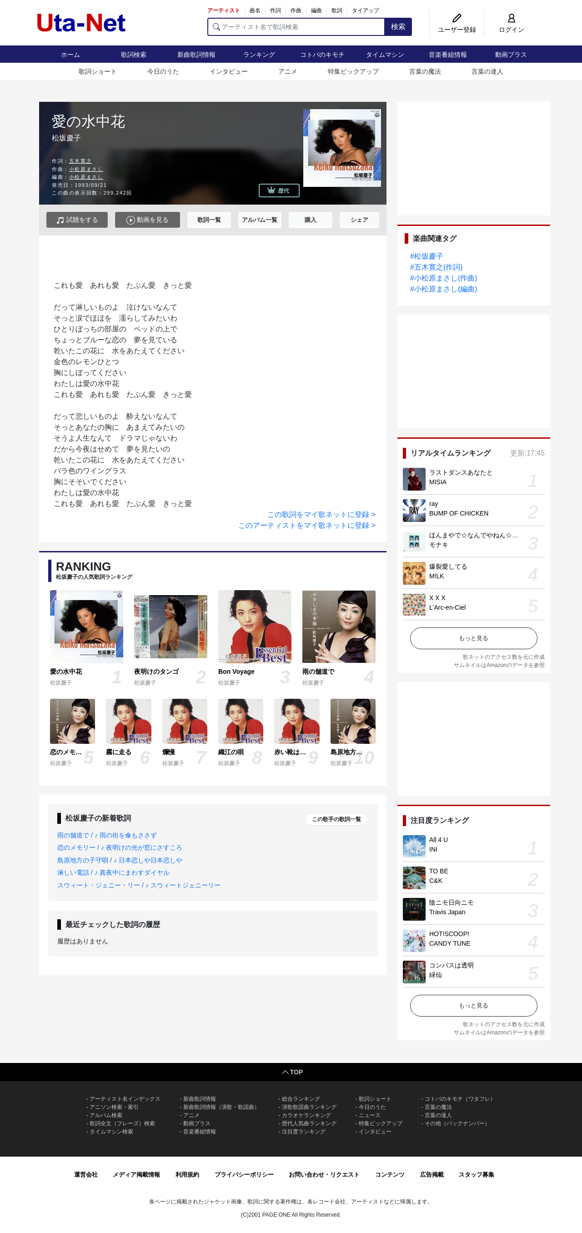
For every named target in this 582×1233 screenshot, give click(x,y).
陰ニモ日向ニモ (451, 902)
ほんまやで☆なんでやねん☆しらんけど (486, 535)
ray (433, 503)
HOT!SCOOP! (449, 933)
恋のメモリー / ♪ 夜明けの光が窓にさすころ (119, 847)
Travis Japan (447, 912)
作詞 (275, 10)
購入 (310, 219)
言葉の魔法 (425, 71)
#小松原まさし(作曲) (443, 278)
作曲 (296, 10)
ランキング (259, 54)
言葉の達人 (487, 71)
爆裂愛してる (448, 566)
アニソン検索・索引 (114, 1107)
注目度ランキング (304, 1131)
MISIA (438, 482)
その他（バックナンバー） (457, 1123)
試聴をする (77, 220)
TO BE (438, 871)
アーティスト (223, 10)
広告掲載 (432, 1174)
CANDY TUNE (450, 943)
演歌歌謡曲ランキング (309, 1107)
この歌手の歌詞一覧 (336, 819)
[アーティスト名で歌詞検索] (296, 27)
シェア (359, 219)
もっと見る (473, 638)
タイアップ (365, 10)
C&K (435, 880)
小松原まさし (86, 169)
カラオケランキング (306, 1115)
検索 (398, 26)
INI (433, 849)
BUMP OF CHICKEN (458, 513)
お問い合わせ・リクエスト (324, 1174)
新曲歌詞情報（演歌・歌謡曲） (221, 1107)
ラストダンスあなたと (461, 472)
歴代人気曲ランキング (309, 1123)
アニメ (287, 71)
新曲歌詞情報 (196, 54)
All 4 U (438, 839)
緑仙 (435, 974)
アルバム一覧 (259, 219)
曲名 (255, 10)
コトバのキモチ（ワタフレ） (460, 1099)
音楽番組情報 (448, 54)
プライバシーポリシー (244, 1174)
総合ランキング (301, 1099)
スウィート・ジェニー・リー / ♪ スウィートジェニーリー (139, 885)
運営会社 (86, 1174)
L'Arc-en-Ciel (447, 607)
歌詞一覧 (209, 219)
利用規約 (187, 1174)
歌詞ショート (98, 71)
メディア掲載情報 (136, 1174)
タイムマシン (385, 54)
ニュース (370, 1115)
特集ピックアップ (353, 71)
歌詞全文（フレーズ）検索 (122, 1123)
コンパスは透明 (451, 965)
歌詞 (336, 10)
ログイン (511, 29)
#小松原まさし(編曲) (443, 289)
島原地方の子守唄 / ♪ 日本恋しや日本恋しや (119, 860)
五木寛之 (80, 161)
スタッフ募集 (476, 1174)
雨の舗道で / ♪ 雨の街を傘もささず (107, 835)
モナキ (438, 544)
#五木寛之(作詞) (436, 267)
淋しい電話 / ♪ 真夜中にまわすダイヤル (113, 872)
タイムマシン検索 (111, 1131)
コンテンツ (390, 1174)
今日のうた (163, 71)
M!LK (436, 576)
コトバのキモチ (322, 54)
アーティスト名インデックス (125, 1099)
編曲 (316, 10)
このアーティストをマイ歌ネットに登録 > (307, 525)
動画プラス (511, 54)
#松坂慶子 (426, 256)
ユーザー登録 (457, 29)
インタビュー (229, 71)
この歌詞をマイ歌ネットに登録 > (321, 514)
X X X (437, 597)
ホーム (70, 54)
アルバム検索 (106, 1115)
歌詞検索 (133, 54)
